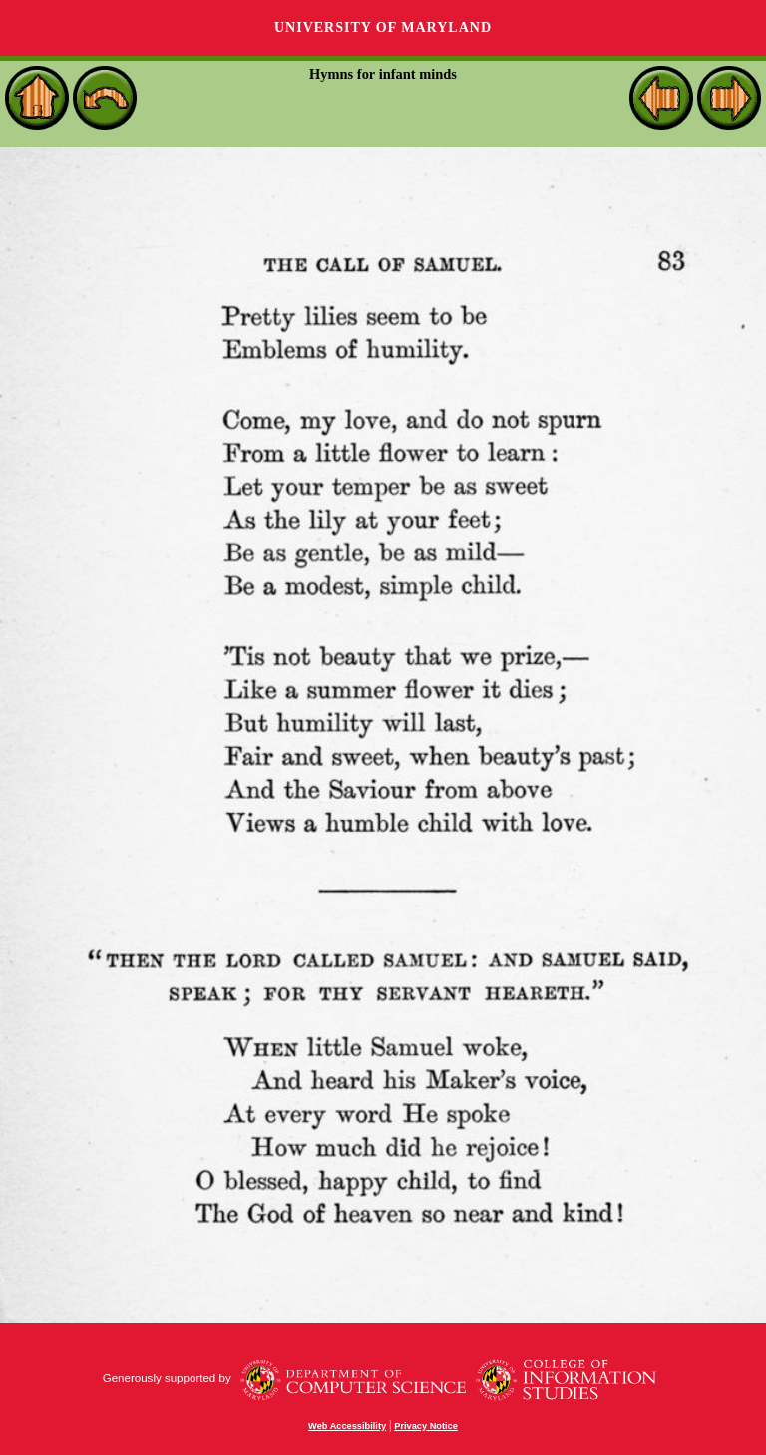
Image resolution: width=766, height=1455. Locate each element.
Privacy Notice (426, 1426)
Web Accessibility (347, 1426)
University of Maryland (383, 27)
